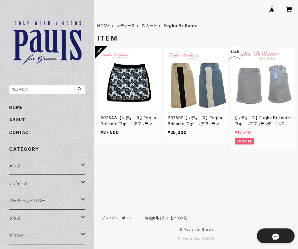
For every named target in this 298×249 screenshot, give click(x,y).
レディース (125, 25)
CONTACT (20, 132)
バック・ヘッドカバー (27, 200)
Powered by (196, 238)
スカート (149, 25)
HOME (103, 25)
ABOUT (17, 119)
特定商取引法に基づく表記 (166, 218)
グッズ (14, 218)
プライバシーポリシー (119, 218)
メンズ (14, 165)
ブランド (16, 235)
